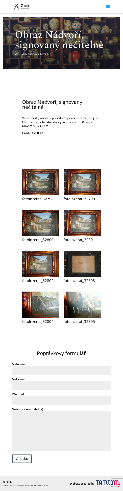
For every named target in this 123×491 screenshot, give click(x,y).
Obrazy (33, 53)
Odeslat (22, 458)
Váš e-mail (61, 382)
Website (75, 483)
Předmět (61, 397)
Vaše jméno (61, 367)
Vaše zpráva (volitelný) (61, 429)
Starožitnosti (44, 53)
